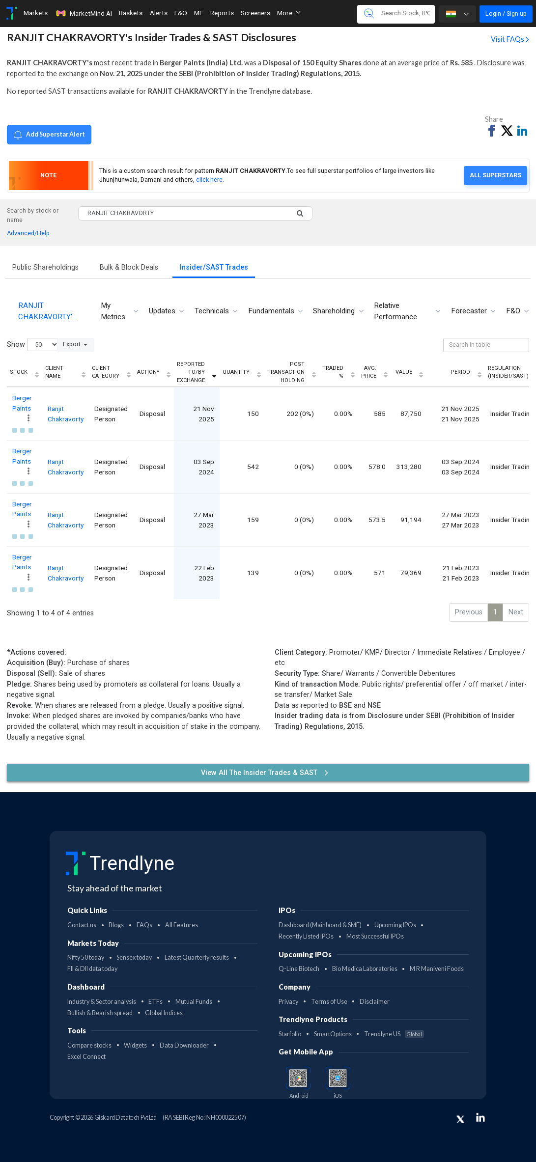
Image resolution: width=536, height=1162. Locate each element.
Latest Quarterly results (197, 957)
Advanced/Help (28, 233)
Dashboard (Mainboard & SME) (320, 925)
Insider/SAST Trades (214, 267)
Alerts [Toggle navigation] (159, 13)
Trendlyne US (394, 1034)
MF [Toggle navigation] (198, 13)
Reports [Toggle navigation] (222, 13)
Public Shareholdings (45, 267)
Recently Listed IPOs (306, 936)
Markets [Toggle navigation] (36, 13)
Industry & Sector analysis (101, 1001)
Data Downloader (184, 1045)
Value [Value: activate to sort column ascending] (403, 372)
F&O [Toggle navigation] (180, 13)
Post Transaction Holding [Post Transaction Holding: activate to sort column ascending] (286, 372)
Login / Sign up (506, 13)
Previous (468, 612)
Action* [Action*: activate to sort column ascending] (148, 372)
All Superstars (495, 175)
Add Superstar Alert (49, 134)
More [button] (289, 13)
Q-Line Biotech (299, 968)
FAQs (144, 925)
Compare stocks (89, 1045)
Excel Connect (86, 1056)
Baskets (130, 13)
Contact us (81, 925)
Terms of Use (329, 1001)
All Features (181, 925)
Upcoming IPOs (395, 925)
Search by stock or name (32, 215)
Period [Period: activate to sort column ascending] (460, 372)
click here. (210, 179)
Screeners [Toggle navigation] (255, 13)
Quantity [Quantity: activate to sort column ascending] (236, 372)
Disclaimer (375, 1001)
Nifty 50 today (85, 957)
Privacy (288, 1001)
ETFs (155, 1001)
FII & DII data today (92, 968)
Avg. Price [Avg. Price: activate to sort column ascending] (368, 372)
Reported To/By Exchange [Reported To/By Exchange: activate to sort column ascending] (191, 372)
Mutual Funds (193, 1001)
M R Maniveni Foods (437, 968)
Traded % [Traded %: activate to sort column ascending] (332, 372)
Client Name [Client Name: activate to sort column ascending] (54, 372)
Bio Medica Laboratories (364, 968)
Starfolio (290, 1034)
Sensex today (134, 957)
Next (515, 612)
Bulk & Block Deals (129, 267)
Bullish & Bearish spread (100, 1013)
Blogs (116, 925)
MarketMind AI (83, 13)
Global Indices (164, 1013)
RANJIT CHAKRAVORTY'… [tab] (47, 311)
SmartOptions (333, 1034)
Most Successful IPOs (375, 936)
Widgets (135, 1045)
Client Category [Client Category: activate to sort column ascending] (105, 372)
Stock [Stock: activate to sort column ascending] (19, 372)
